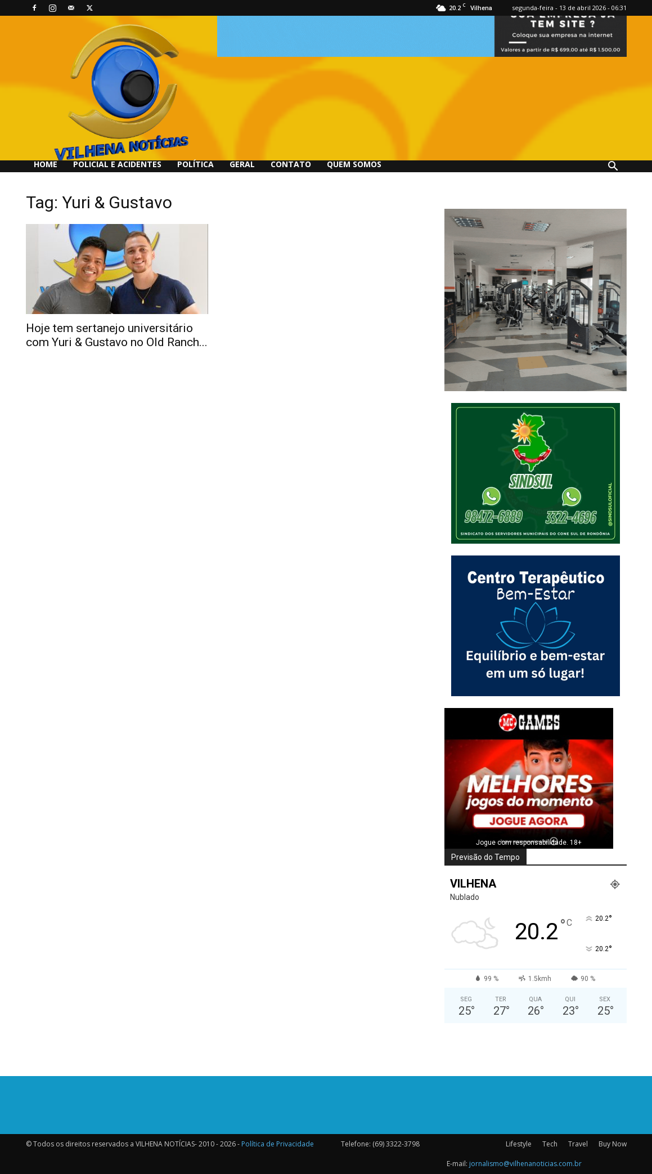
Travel (578, 1144)
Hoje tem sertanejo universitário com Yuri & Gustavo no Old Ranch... (117, 335)
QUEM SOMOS (354, 164)
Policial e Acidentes (117, 164)
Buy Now (613, 1144)
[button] (613, 167)
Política (195, 164)
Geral (242, 164)
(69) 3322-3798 (396, 1144)
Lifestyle (519, 1144)
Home (45, 164)
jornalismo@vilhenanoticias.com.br (525, 1163)
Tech (549, 1144)
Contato (291, 164)
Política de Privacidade (277, 1144)
